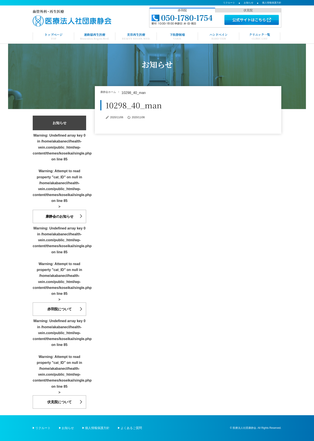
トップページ (53, 36)
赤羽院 (182, 10)
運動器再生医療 (94, 36)
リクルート (229, 2)
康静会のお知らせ (59, 216)
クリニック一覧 (259, 36)
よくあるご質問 (131, 428)
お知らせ (248, 2)
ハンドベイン (218, 36)
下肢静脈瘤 (177, 36)
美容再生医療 (136, 36)
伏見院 (248, 10)
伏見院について (59, 402)
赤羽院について (59, 309)
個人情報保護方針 (271, 2)
